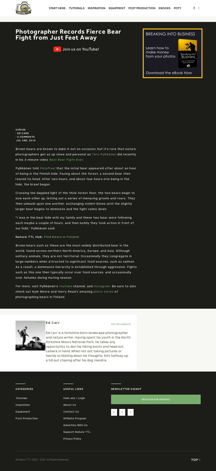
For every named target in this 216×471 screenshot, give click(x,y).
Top (195, 459)
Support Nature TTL (76, 431)
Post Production (27, 418)
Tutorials (21, 398)
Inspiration (23, 404)
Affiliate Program (74, 418)
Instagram (102, 286)
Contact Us (71, 411)
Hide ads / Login (74, 398)
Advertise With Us (75, 425)
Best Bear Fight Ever (66, 159)
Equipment (23, 411)
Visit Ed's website (121, 324)
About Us (69, 404)
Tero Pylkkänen (104, 154)
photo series (104, 291)
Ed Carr (23, 133)
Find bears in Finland (61, 236)
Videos (21, 129)
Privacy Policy (72, 438)
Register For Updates (156, 399)
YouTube (65, 286)
